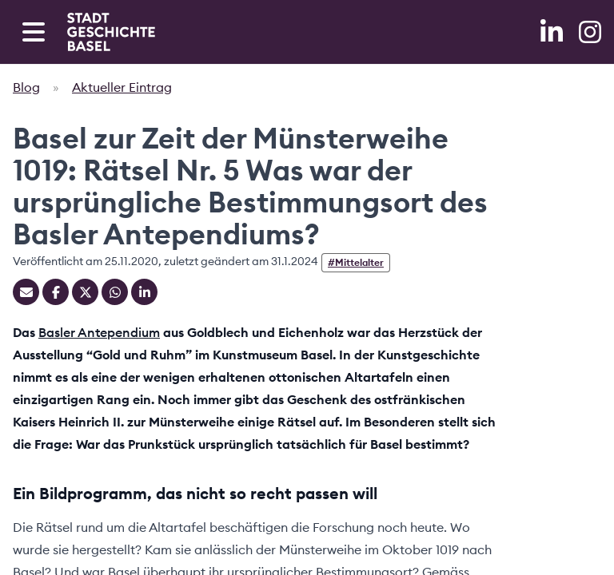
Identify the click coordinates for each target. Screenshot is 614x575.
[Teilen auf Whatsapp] (115, 292)
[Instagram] (590, 32)
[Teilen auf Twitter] (85, 292)
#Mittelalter (356, 262)
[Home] (111, 32)
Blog (26, 87)
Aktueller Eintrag (122, 87)
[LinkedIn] (553, 32)
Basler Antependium (99, 332)
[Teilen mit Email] (26, 292)
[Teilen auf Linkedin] (144, 292)
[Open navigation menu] (33, 32)
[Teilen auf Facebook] (55, 292)
